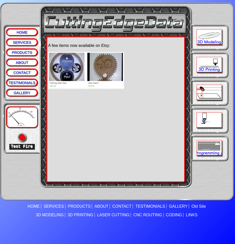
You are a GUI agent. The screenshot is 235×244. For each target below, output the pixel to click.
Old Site (199, 206)
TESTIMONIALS (22, 83)
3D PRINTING (80, 215)
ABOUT (22, 62)
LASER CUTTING (113, 215)
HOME (21, 32)
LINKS (192, 215)
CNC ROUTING (147, 215)
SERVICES (22, 42)
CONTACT (22, 73)
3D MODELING (50, 215)
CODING (174, 215)
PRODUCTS (22, 52)
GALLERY (22, 93)
